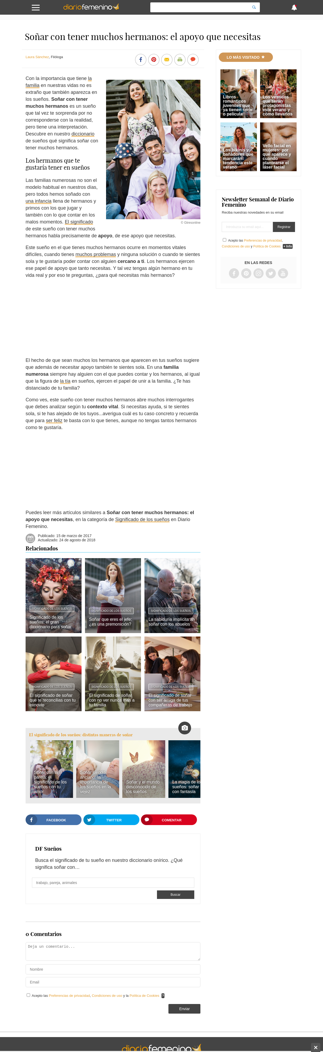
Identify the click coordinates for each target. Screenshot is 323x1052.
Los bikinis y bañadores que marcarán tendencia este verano (238, 158)
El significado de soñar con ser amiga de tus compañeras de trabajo (170, 700)
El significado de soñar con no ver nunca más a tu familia (112, 700)
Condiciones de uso (107, 996)
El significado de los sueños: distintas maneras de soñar (81, 734)
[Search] (254, 7)
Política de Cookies (144, 996)
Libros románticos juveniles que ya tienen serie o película (238, 105)
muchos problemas (95, 254)
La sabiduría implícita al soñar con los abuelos (170, 621)
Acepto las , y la (96, 996)
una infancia (38, 201)
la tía (65, 381)
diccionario (82, 134)
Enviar (184, 1009)
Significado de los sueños (142, 519)
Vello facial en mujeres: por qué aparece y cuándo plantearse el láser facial (277, 156)
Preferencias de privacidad (69, 996)
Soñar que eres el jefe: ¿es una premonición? (110, 621)
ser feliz (54, 420)
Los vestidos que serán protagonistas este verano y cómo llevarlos (278, 105)
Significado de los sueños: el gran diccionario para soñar (50, 622)
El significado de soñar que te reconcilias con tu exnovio (53, 700)
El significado (79, 222)
